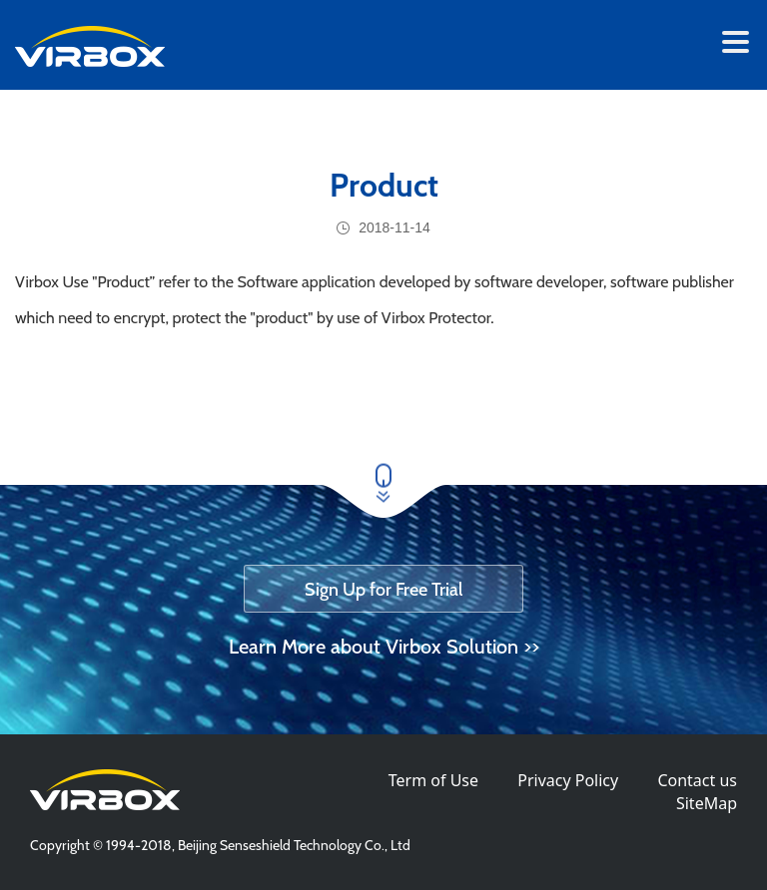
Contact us (697, 780)
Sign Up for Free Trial (383, 590)
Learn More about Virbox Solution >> (384, 647)
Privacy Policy (567, 780)
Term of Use (433, 780)
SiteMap (706, 803)
